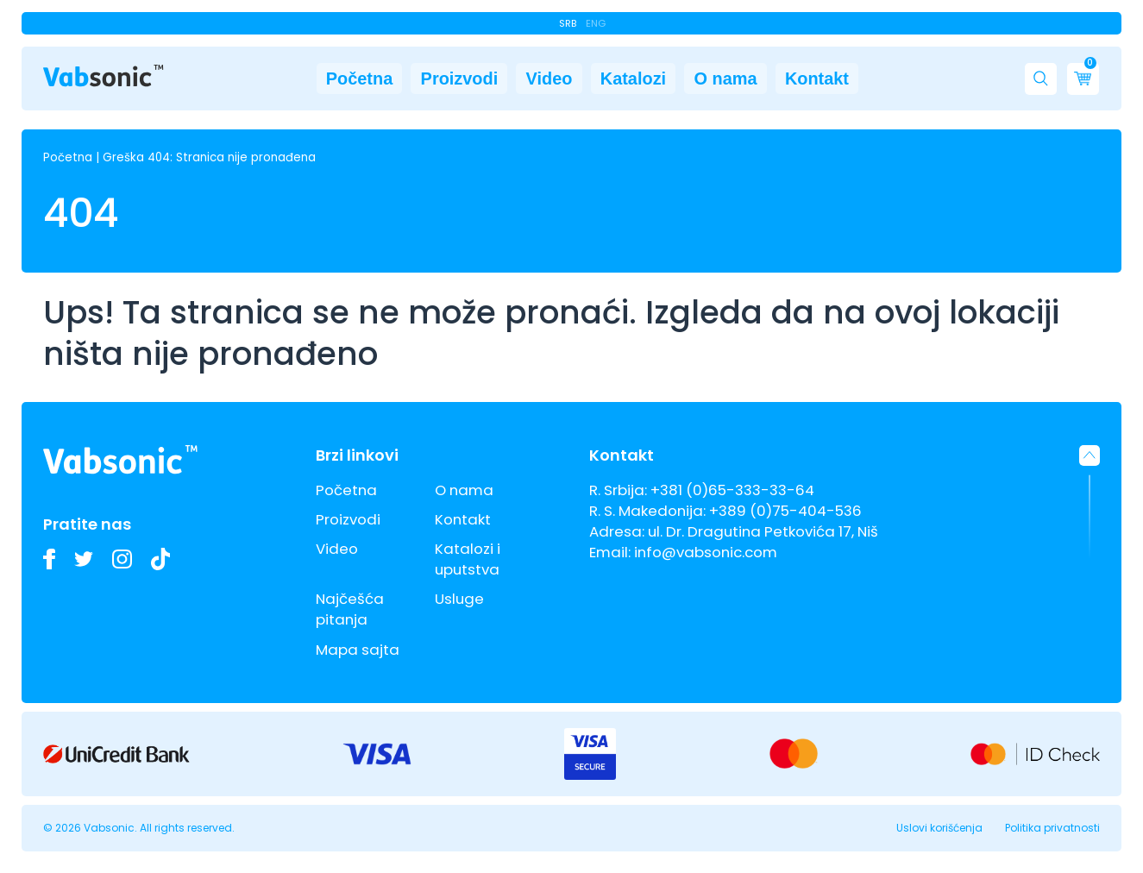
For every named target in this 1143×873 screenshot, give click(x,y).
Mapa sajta (357, 649)
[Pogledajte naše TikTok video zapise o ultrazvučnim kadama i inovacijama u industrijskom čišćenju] (160, 558)
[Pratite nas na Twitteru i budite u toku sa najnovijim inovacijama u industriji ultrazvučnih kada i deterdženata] (83, 559)
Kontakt (886, 82)
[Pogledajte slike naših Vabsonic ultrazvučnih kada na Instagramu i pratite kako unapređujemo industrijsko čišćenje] (121, 559)
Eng (596, 23)
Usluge (459, 598)
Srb (567, 23)
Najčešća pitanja (350, 609)
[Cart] (1083, 82)
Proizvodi (415, 82)
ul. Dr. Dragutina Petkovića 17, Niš (763, 531)
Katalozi (644, 82)
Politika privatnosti (1052, 827)
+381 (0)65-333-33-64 (732, 490)
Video (532, 82)
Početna (290, 82)
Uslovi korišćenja (939, 827)
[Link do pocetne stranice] (103, 79)
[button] (1041, 82)
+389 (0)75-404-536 (785, 510)
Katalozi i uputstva (467, 559)
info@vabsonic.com (705, 552)
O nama (766, 82)
